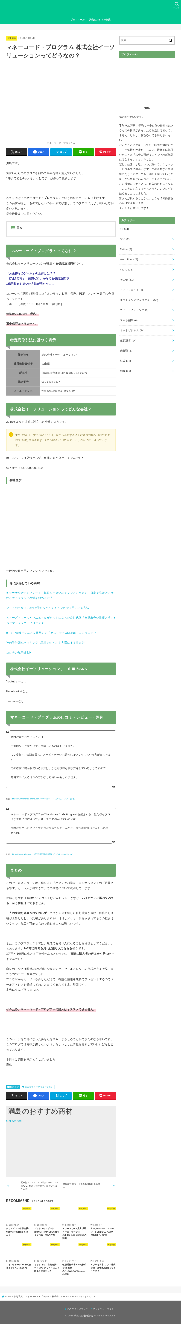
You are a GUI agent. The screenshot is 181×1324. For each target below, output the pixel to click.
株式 (125, 360)
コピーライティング (134, 310)
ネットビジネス (132, 330)
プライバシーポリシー (104, 1309)
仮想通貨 (11, 38)
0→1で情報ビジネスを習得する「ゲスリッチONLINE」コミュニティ (51, 632)
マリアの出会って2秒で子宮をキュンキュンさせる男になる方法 (47, 607)
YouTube (127, 269)
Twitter (126, 249)
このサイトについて (77, 1309)
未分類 (126, 350)
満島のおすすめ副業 (100, 19)
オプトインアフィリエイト (139, 300)
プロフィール (78, 19)
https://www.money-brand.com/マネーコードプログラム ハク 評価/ (43, 799)
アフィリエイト (132, 289)
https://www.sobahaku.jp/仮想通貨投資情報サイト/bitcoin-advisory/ (42, 854)
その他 (127, 279)
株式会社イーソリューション (39, 1087)
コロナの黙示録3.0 (18, 652)
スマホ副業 (129, 320)
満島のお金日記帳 (83, 1315)
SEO (125, 239)
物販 (125, 371)
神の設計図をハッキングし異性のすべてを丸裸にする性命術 (45, 642)
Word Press (129, 259)
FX (124, 229)
